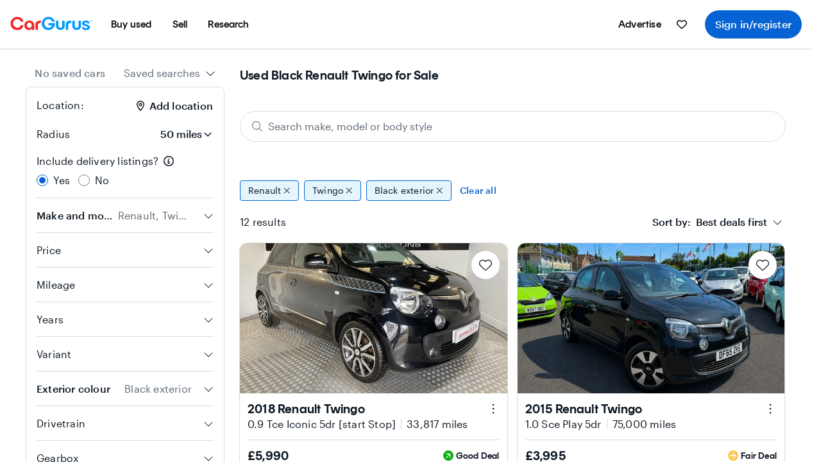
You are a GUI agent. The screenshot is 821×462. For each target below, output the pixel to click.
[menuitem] (131, 24)
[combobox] (169, 73)
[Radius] (177, 134)
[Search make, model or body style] (513, 126)
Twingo (332, 190)
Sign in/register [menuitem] (753, 24)
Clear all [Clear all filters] (478, 190)
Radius (53, 134)
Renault (269, 190)
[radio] (42, 180)
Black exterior (409, 190)
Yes (62, 180)
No (102, 180)
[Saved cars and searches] (682, 24)
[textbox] (709, 222)
